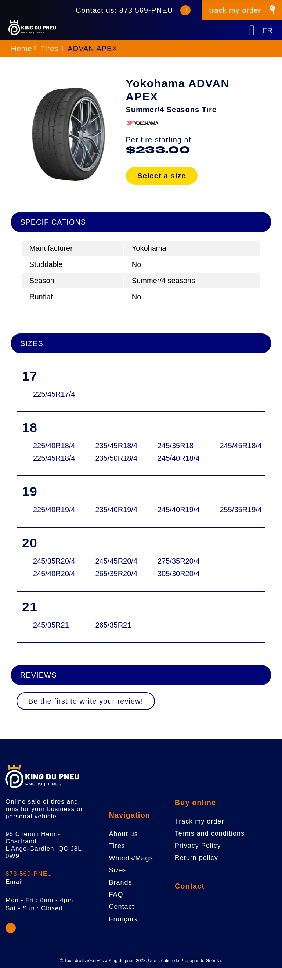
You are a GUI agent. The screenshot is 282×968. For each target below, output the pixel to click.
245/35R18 (175, 446)
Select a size (162, 176)
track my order (235, 10)
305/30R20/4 (175, 573)
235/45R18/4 (112, 446)
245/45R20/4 (112, 561)
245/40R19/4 (175, 510)
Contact (190, 886)
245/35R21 (50, 625)
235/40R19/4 (112, 510)
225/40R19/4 (50, 510)
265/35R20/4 (112, 573)
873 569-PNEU (146, 10)
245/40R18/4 (175, 458)
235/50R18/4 (112, 458)
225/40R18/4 (50, 446)
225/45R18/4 (50, 458)
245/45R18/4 (237, 446)
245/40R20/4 (50, 573)
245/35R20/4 (50, 561)
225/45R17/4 (50, 394)
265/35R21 (112, 625)
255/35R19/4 (237, 510)
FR (267, 30)
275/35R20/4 (175, 561)
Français (123, 919)
